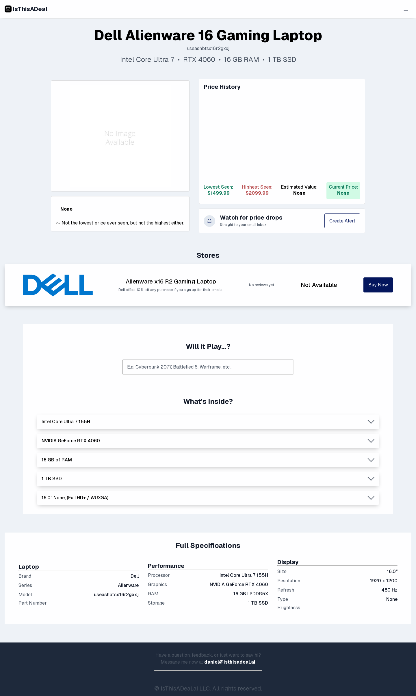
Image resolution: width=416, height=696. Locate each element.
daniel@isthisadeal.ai (229, 662)
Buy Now (378, 285)
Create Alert (342, 221)
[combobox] (208, 367)
